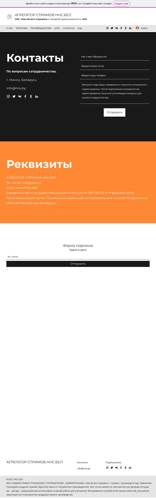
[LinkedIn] (130, 28)
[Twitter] (111, 28)
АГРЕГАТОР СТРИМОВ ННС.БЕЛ (43, 15)
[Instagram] (107, 28)
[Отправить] (114, 112)
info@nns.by (16, 88)
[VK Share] (116, 28)
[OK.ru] (125, 28)
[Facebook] (121, 28)
